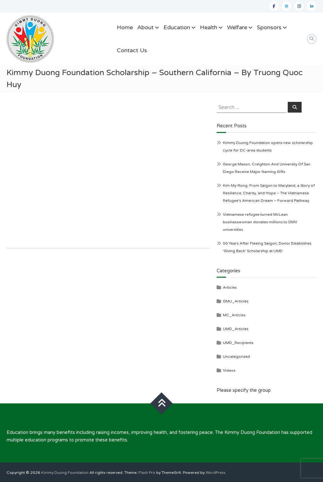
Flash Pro (147, 472)
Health (208, 27)
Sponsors (269, 27)
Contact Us (132, 50)
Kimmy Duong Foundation (64, 472)
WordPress (215, 472)
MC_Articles (234, 315)
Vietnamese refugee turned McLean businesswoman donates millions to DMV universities (260, 222)
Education (176, 27)
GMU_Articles (235, 301)
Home (125, 27)
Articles (230, 287)
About (145, 27)
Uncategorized (236, 356)
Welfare (237, 27)
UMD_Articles (235, 329)
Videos (229, 370)
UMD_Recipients (238, 343)
